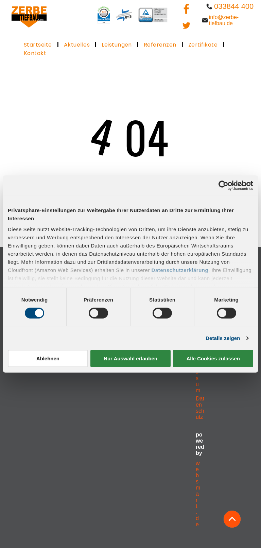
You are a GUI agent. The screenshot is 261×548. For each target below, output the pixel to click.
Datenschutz (200, 408)
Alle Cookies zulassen (213, 358)
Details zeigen (223, 338)
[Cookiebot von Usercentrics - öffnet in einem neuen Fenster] (223, 186)
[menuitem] (39, 44)
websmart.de (198, 493)
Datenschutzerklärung (180, 270)
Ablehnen (47, 358)
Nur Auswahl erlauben (130, 358)
